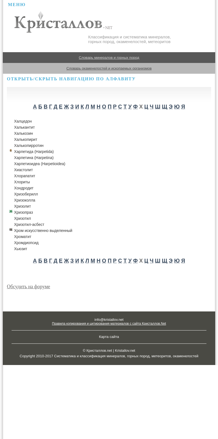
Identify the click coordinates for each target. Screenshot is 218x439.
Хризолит (22, 206)
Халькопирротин (29, 145)
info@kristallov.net (109, 320)
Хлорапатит (24, 176)
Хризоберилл (26, 194)
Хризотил (22, 218)
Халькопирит (25, 139)
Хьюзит (20, 249)
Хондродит (24, 188)
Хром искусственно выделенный (43, 230)
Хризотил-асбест (29, 224)
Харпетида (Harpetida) (34, 151)
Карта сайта (109, 337)
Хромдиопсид (26, 242)
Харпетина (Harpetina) (33, 157)
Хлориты (22, 182)
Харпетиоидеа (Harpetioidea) (39, 164)
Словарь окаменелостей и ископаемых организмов (109, 68)
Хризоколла (24, 200)
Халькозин (23, 133)
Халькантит (24, 127)
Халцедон (23, 121)
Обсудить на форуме (28, 286)
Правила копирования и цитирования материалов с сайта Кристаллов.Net (109, 324)
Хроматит (22, 236)
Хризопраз (23, 212)
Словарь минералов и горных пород (109, 57)
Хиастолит (23, 170)
